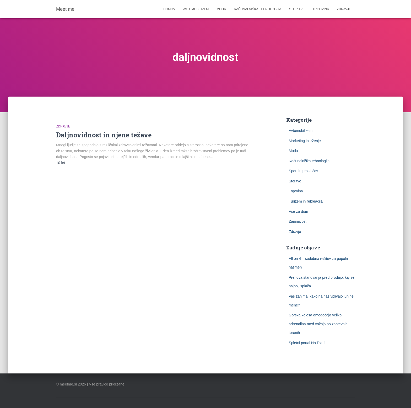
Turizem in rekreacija (306, 201)
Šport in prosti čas (303, 171)
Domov (169, 9)
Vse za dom (298, 211)
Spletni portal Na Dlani (307, 343)
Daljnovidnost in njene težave (104, 135)
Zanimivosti (298, 221)
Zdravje (344, 9)
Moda (221, 9)
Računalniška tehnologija (257, 9)
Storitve (297, 9)
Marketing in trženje (305, 141)
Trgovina (321, 9)
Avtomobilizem (196, 9)
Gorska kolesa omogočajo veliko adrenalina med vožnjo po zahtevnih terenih (318, 324)
